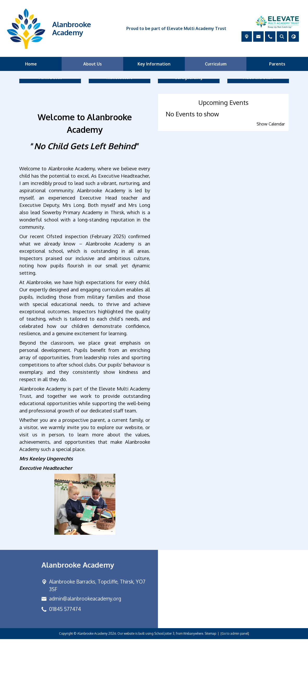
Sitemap (210, 673)
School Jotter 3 (164, 673)
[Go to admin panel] (235, 673)
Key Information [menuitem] (154, 64)
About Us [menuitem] (92, 64)
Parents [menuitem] (277, 64)
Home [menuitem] (31, 64)
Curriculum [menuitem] (216, 64)
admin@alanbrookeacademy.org (85, 638)
